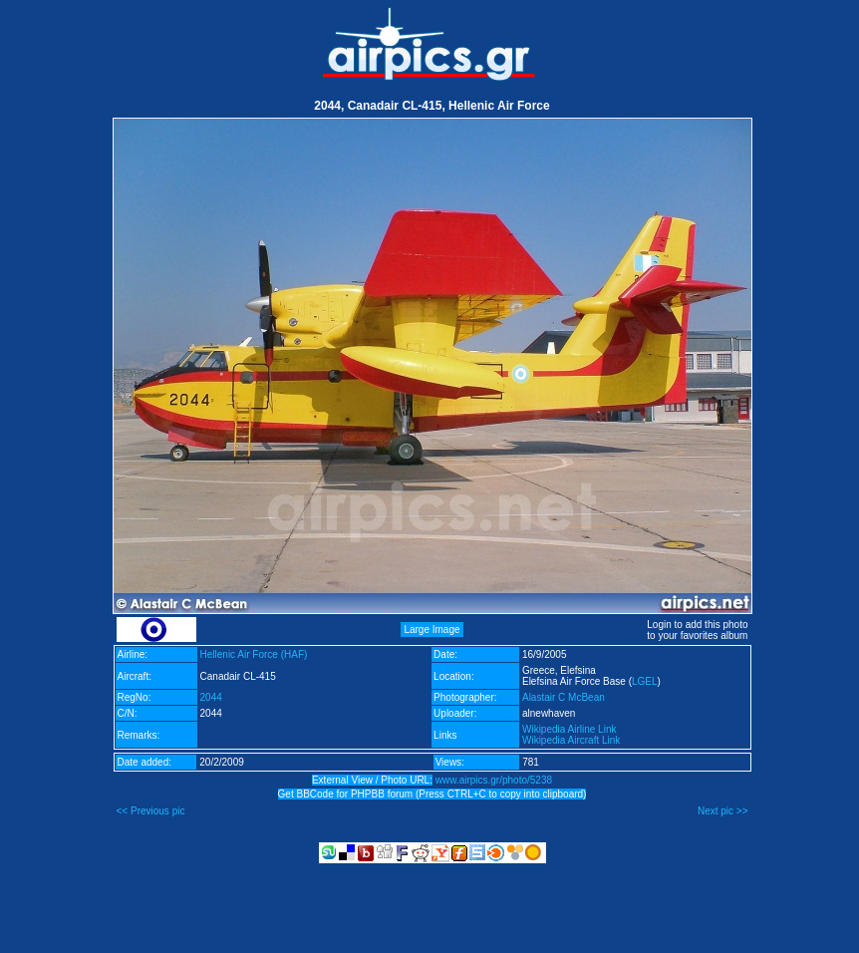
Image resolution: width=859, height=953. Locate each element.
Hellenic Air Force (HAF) (254, 654)
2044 (211, 697)
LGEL (645, 681)
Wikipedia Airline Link (569, 729)
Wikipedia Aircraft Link (571, 740)
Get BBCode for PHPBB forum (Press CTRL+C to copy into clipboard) (432, 794)
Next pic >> (723, 810)
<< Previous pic (151, 810)
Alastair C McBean (563, 697)
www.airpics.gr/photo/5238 (493, 780)
